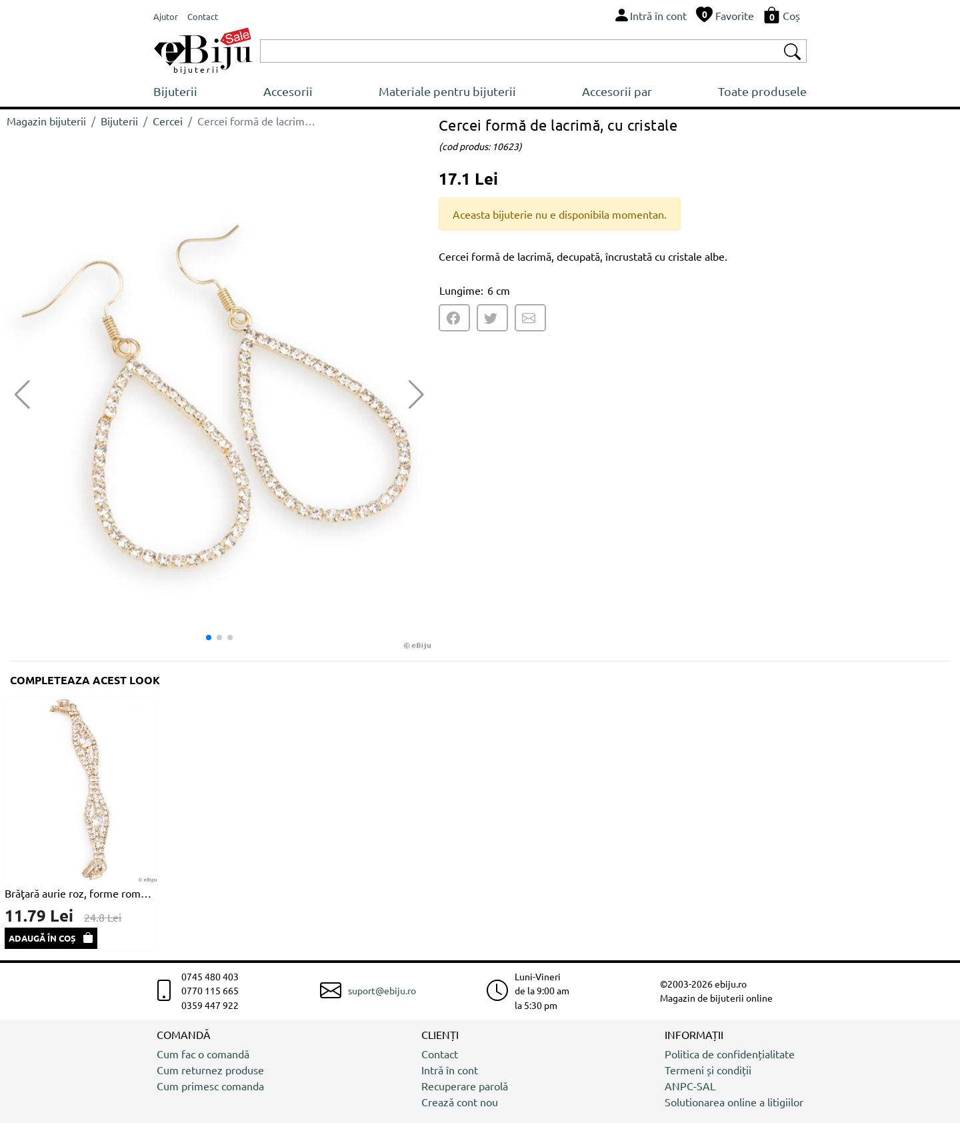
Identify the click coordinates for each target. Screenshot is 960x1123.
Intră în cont (449, 1069)
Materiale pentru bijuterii (447, 91)
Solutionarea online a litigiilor (734, 1101)
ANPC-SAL (690, 1085)
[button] (416, 394)
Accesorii (288, 91)
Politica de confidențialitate (730, 1053)
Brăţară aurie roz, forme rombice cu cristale (80, 893)
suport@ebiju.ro (382, 990)
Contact (439, 1053)
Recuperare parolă (464, 1085)
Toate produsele (762, 91)
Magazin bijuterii (46, 120)
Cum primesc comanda (210, 1085)
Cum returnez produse (210, 1069)
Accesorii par (617, 91)
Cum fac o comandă (203, 1053)
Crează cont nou (459, 1101)
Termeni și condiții (708, 1069)
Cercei (168, 120)
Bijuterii (175, 91)
